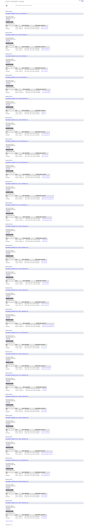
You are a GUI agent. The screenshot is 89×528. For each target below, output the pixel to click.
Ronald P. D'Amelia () (46, 177)
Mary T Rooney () (44, 69)
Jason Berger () (44, 516)
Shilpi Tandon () (44, 346)
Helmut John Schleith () (45, 431)
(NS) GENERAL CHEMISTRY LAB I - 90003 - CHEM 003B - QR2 (16, 247)
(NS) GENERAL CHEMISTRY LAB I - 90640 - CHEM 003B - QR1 (16, 226)
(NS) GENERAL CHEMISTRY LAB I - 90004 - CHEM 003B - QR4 (16, 268)
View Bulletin (8, 41)
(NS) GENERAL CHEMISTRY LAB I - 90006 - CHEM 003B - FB (16, 34)
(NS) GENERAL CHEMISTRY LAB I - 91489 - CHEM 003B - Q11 (16, 119)
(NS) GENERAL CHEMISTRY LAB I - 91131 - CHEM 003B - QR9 (16, 375)
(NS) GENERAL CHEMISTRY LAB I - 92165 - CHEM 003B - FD (16, 77)
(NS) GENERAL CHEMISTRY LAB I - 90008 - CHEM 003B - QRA (16, 396)
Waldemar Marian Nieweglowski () (48, 197)
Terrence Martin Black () (45, 133)
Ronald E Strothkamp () (45, 48)
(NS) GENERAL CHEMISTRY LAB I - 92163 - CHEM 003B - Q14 (16, 183)
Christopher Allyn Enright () (47, 218)
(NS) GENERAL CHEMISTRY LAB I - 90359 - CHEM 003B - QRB (16, 417)
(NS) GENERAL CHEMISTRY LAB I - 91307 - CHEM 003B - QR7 (16, 332)
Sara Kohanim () (44, 496)
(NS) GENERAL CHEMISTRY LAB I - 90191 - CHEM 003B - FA (16, 13)
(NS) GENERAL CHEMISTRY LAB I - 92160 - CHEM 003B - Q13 (16, 162)
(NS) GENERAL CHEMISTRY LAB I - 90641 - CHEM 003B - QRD (16, 460)
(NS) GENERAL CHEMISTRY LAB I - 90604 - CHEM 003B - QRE (16, 481)
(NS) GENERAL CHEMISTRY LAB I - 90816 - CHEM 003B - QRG (16, 502)
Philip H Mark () (44, 262)
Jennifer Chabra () (45, 154)
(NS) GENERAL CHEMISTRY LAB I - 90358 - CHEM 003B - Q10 (16, 98)
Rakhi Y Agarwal (50, 452)
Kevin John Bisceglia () (46, 90)
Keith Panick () (44, 411)
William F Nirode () (44, 28)
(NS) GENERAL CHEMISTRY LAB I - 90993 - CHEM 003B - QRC (16, 438)
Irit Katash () (43, 112)
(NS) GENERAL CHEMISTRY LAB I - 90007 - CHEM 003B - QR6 (16, 311)
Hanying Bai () (44, 239)
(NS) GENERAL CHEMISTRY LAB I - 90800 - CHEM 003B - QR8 (16, 353)
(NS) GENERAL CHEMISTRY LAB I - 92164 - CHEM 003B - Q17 (16, 204)
